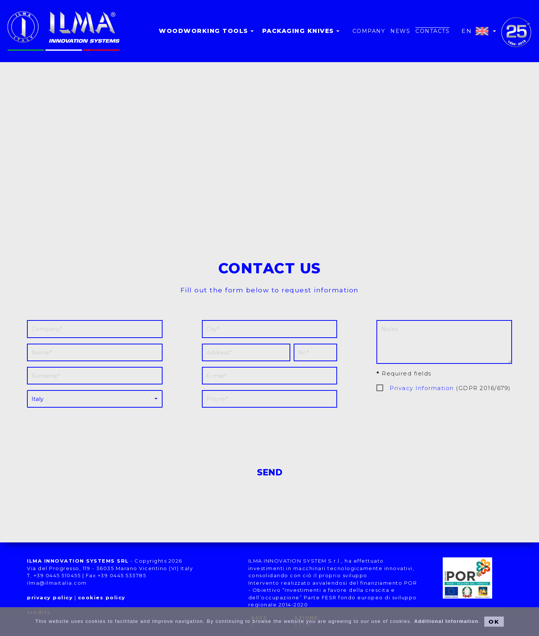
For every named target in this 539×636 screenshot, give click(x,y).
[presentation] (270, 433)
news (400, 31)
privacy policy (50, 597)
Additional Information (446, 621)
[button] (269, 133)
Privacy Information (422, 388)
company (368, 31)
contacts (432, 31)
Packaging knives (302, 31)
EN (479, 31)
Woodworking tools (207, 31)
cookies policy (101, 597)
